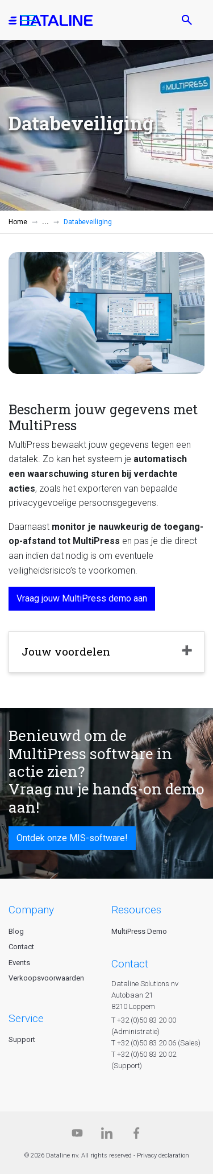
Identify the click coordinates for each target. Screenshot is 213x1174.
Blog (16, 931)
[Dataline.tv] (77, 1135)
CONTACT (129, 963)
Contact (21, 946)
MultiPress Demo (139, 931)
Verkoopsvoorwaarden (46, 978)
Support (22, 1039)
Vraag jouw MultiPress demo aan (81, 598)
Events (19, 962)
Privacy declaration (163, 1155)
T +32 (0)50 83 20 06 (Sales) (156, 1043)
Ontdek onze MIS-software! (72, 838)
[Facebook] (136, 1135)
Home (18, 222)
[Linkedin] (107, 1135)
